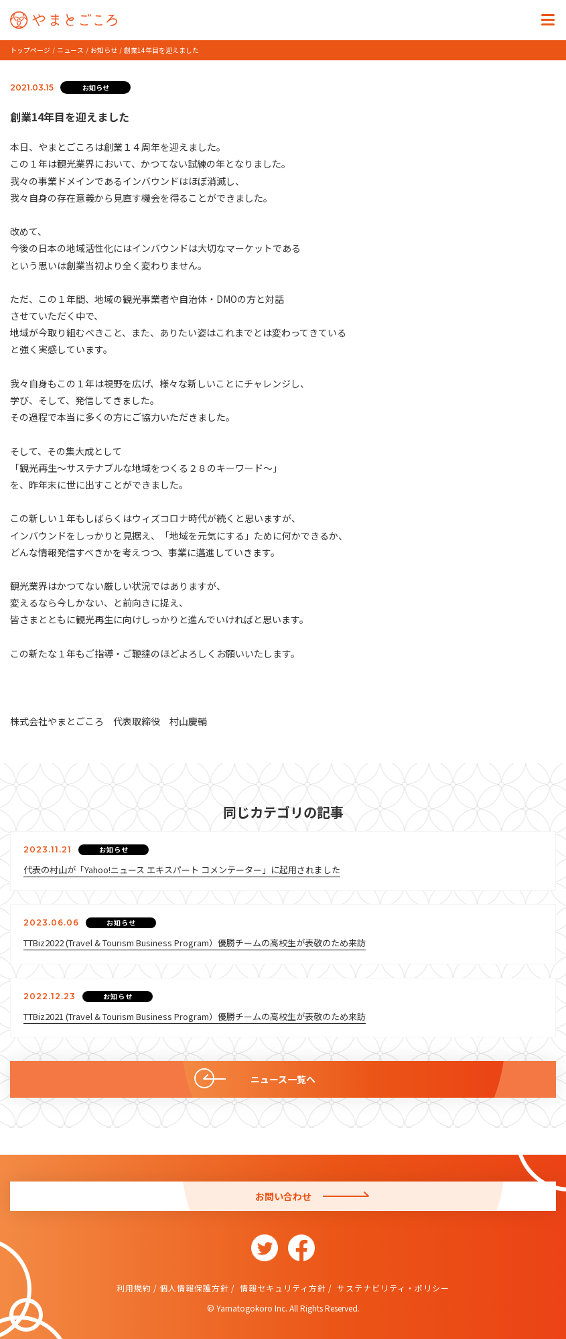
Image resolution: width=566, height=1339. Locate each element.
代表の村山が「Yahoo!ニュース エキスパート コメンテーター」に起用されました (181, 869)
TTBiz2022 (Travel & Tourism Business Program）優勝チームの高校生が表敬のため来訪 (194, 942)
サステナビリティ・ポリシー (391, 1287)
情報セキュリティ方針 (281, 1287)
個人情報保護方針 (194, 1287)
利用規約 (134, 1287)
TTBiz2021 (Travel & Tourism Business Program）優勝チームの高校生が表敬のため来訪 (194, 1016)
